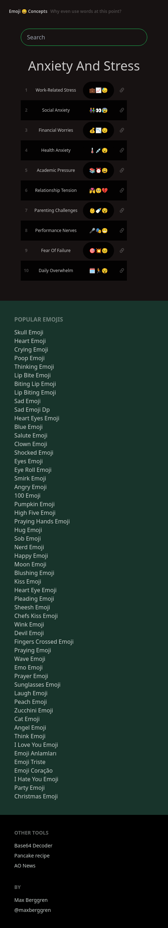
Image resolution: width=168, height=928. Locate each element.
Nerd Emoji (29, 547)
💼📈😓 (98, 90)
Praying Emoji (32, 650)
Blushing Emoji (34, 573)
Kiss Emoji (27, 581)
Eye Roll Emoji (32, 470)
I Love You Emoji (36, 745)
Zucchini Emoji (33, 710)
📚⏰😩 (98, 170)
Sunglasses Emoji (37, 684)
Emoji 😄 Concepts (65, 11)
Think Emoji (29, 736)
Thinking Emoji (34, 367)
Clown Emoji (30, 444)
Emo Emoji (28, 667)
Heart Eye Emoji (35, 590)
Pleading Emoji (34, 599)
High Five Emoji (34, 513)
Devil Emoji (29, 633)
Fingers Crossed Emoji (44, 642)
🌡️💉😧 (98, 150)
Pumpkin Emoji (34, 504)
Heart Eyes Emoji (36, 418)
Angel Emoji (30, 727)
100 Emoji (27, 495)
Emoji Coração (33, 770)
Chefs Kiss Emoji (36, 616)
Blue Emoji (28, 427)
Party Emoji (29, 788)
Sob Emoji (27, 538)
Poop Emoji (29, 358)
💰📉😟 (98, 130)
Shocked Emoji (33, 452)
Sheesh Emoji (32, 607)
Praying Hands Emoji (42, 521)
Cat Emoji (27, 719)
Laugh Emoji (31, 693)
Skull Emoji (28, 332)
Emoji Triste (29, 762)
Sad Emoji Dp (32, 410)
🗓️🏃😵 (98, 270)
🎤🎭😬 (98, 230)
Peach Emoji (30, 702)
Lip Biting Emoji (35, 392)
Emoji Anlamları (35, 753)
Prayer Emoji (31, 676)
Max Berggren (31, 899)
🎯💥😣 (98, 250)
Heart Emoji (30, 341)
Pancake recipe (32, 855)
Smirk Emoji (30, 478)
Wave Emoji (29, 659)
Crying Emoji (31, 349)
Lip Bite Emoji (32, 375)
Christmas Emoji (36, 796)
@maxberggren (32, 910)
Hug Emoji (28, 530)
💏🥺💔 (98, 190)
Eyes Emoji (28, 461)
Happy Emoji (31, 556)
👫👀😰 (98, 110)
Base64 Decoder (33, 845)
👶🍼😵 (98, 210)
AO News (24, 865)
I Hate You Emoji (36, 779)
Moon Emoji (30, 564)
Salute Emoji (31, 435)
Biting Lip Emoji (35, 384)
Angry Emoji (30, 487)
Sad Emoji (27, 401)
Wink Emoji (29, 624)
